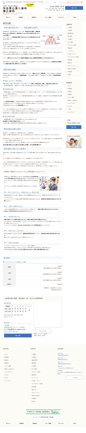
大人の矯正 (70, 42)
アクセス (61, 17)
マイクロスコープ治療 (73, 57)
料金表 (69, 74)
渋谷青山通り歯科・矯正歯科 (47, 417)
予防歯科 (70, 71)
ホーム (47, 2)
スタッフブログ (71, 103)
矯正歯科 (70, 36)
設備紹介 (70, 94)
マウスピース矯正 (72, 45)
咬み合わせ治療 (71, 68)
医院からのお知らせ (72, 100)
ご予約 (54, 2)
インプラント (71, 51)
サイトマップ (62, 2)
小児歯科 (70, 30)
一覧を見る (74, 377)
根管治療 (70, 60)
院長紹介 (70, 91)
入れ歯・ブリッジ (72, 54)
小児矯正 (70, 39)
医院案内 (21, 17)
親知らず (70, 62)
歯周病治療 (70, 33)
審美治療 (70, 48)
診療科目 (34, 17)
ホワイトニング (71, 65)
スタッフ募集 (48, 17)
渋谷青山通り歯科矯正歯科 (15, 10)
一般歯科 (70, 27)
